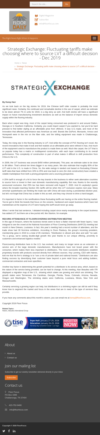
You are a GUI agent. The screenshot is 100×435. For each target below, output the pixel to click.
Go (66, 4)
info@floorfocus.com (49, 23)
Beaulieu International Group (18, 311)
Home (17, 63)
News (24, 63)
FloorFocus (21, 426)
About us (11, 353)
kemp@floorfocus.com (80, 298)
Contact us (12, 357)
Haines (4, 311)
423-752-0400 (15, 405)
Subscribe (44, 19)
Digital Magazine (46, 15)
